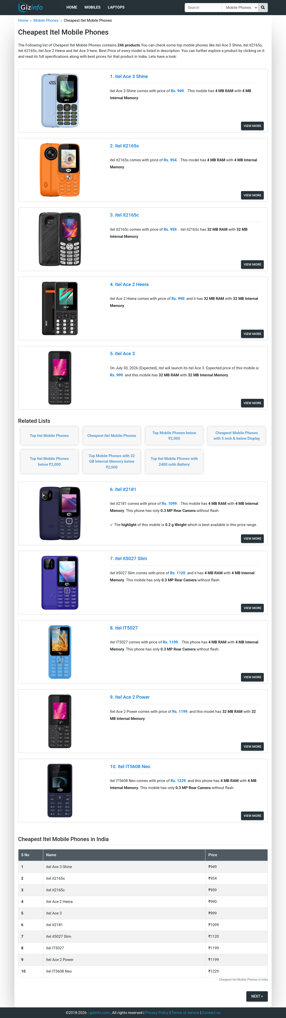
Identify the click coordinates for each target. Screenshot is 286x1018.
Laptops (116, 7)
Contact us (211, 1012)
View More (252, 126)
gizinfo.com (100, 1012)
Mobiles (93, 7)
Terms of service (185, 1012)
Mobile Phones (45, 20)
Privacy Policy (157, 1012)
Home (71, 7)
